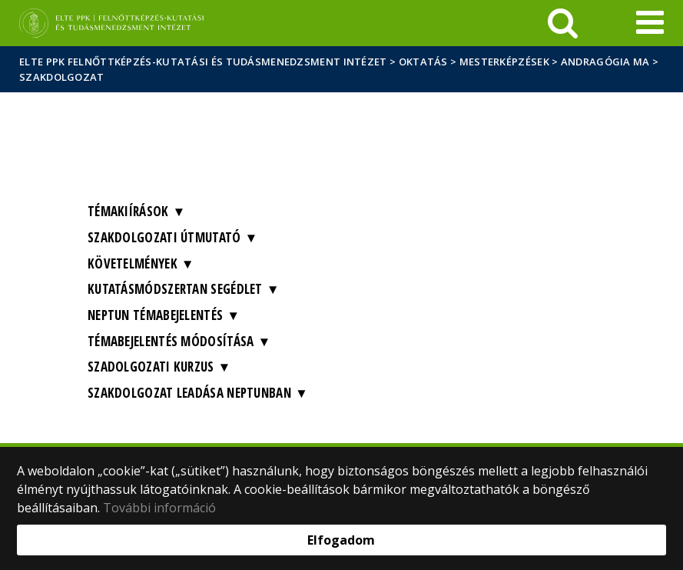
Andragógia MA (605, 61)
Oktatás (423, 61)
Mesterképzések (504, 61)
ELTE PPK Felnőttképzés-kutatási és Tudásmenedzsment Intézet (203, 61)
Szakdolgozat (61, 77)
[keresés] (563, 23)
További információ (159, 507)
